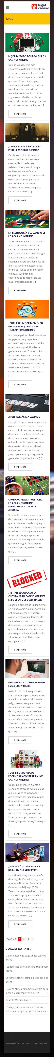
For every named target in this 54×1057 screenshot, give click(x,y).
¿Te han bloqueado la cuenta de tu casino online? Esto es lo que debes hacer (26, 596)
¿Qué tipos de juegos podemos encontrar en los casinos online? (25, 776)
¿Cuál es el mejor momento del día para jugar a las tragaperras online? (25, 327)
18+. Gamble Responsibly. (15, 1038)
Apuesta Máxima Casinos (24, 416)
